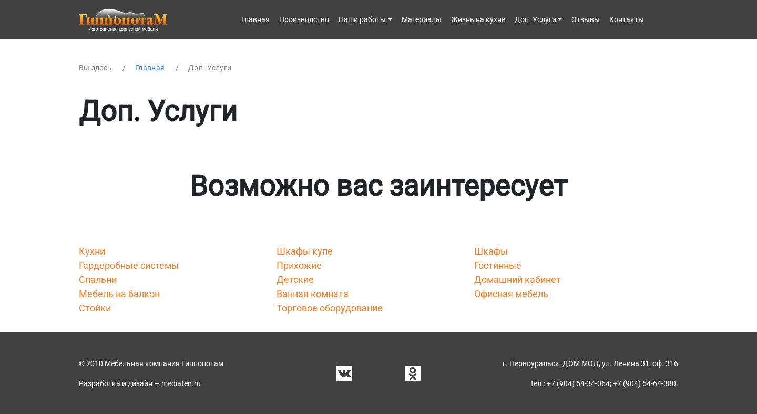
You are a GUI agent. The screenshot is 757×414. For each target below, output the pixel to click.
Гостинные (497, 265)
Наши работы (362, 19)
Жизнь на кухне (478, 19)
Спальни (98, 279)
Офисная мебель (511, 293)
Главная (255, 19)
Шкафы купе (305, 251)
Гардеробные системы (129, 265)
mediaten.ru (181, 383)
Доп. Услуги (535, 19)
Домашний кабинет (517, 279)
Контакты (626, 19)
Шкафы (491, 251)
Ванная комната (313, 293)
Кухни (92, 251)
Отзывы (585, 19)
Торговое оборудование (330, 308)
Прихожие (299, 265)
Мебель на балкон (119, 293)
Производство (304, 19)
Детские (295, 279)
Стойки (95, 308)
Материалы (422, 19)
